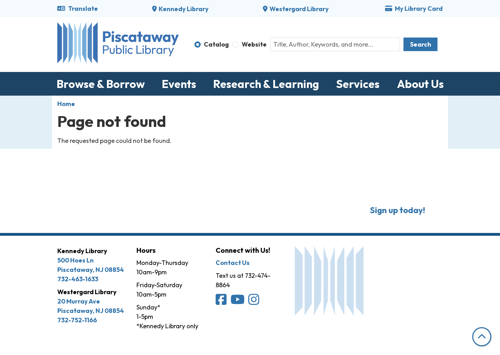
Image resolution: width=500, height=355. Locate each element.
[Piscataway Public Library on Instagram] (254, 302)
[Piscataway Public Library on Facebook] (222, 302)
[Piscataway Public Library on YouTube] (238, 302)
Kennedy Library (184, 9)
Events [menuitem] (179, 84)
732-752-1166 (77, 320)
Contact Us (233, 263)
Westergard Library (299, 9)
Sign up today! (397, 210)
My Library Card (414, 9)
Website (254, 44)
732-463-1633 (77, 279)
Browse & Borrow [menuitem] (101, 84)
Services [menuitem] (358, 84)
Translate (77, 9)
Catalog (216, 44)
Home (66, 104)
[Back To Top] (481, 336)
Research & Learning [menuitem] (266, 84)
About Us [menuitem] (420, 84)
